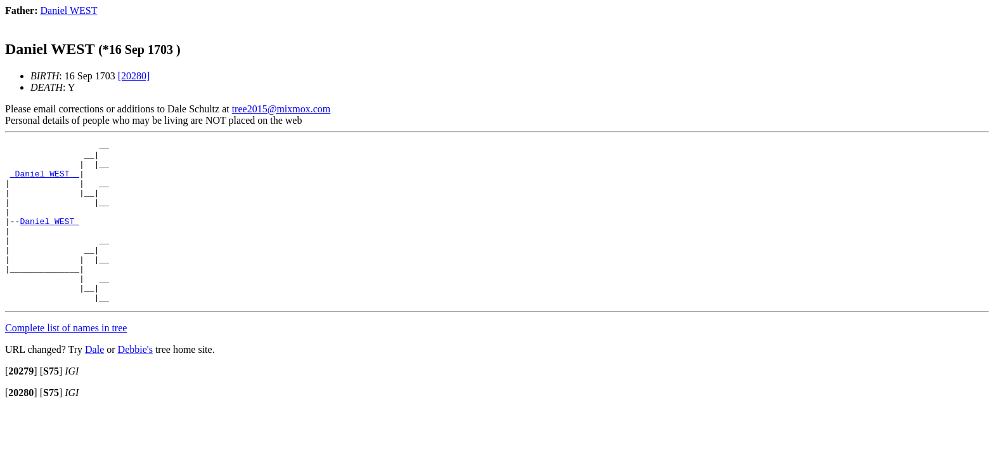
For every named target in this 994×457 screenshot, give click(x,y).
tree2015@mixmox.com (281, 108)
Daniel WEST (49, 238)
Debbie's (135, 381)
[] (21, 403)
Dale (94, 381)
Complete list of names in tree (66, 360)
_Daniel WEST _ (44, 181)
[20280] (134, 75)
